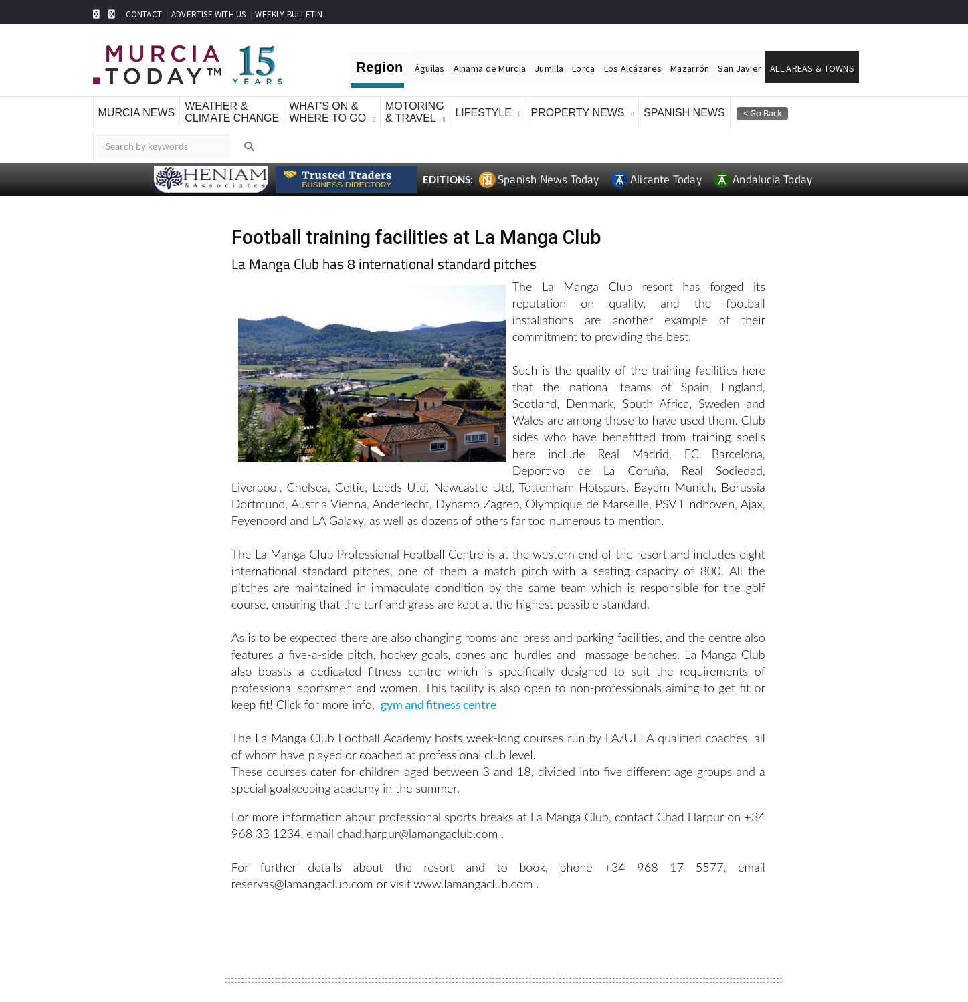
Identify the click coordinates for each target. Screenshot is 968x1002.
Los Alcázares (633, 68)
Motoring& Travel (414, 112)
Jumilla (549, 68)
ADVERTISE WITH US (208, 14)
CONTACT (144, 14)
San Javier (739, 68)
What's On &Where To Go (327, 112)
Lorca (583, 68)
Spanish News (684, 112)
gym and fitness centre (438, 704)
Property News (578, 112)
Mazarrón (689, 68)
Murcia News (136, 112)
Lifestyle (483, 112)
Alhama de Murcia (490, 68)
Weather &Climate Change (232, 112)
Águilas (430, 68)
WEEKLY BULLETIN (288, 14)
